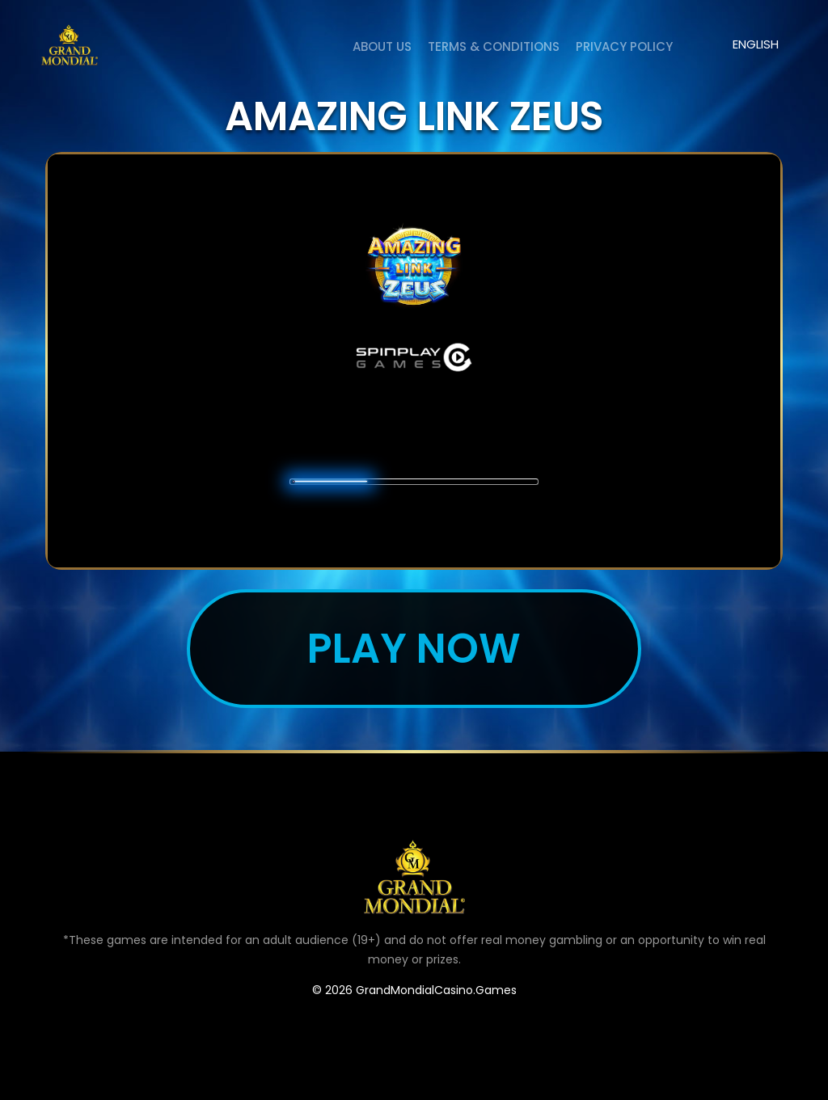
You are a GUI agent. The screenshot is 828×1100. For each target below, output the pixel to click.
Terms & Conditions (494, 46)
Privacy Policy (624, 46)
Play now (414, 648)
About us (382, 46)
